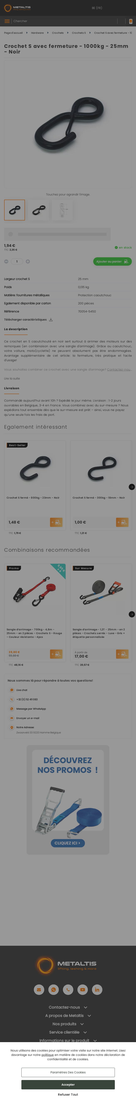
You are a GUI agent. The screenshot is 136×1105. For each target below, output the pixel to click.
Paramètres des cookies (68, 1072)
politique (48, 1055)
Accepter (68, 1085)
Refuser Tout (68, 1095)
